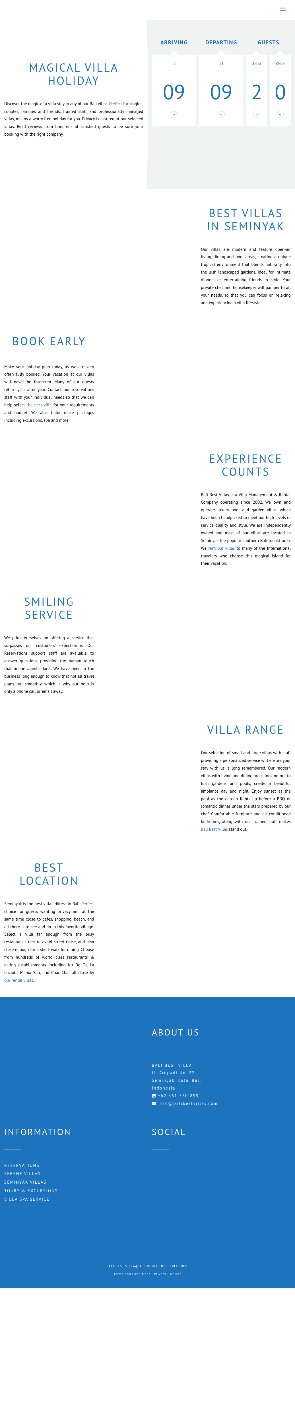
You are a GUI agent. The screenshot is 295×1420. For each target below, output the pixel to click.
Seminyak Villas (25, 1182)
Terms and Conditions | (133, 1274)
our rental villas (18, 980)
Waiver (176, 1274)
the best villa (38, 405)
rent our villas (221, 548)
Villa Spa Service (27, 1199)
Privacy (160, 1274)
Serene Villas (22, 1174)
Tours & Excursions (31, 1191)
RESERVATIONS (22, 1165)
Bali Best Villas (214, 829)
